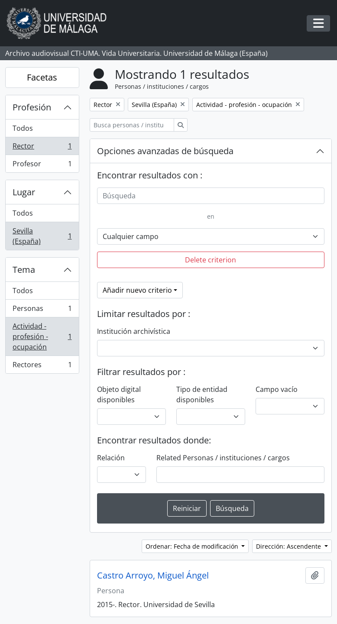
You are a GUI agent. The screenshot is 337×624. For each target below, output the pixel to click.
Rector (42, 148)
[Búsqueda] (211, 196)
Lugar (24, 192)
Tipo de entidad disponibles (201, 394)
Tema (24, 269)
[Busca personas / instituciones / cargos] (132, 125)
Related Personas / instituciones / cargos (223, 457)
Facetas (42, 77)
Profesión (32, 107)
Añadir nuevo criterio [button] (137, 290)
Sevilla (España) (42, 236)
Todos (23, 128)
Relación (111, 457)
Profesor (42, 165)
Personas (42, 310)
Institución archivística (133, 331)
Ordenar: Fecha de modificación (193, 546)
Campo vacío (277, 389)
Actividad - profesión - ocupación (42, 336)
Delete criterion (210, 260)
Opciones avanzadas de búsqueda (165, 151)
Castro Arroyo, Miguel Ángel (153, 575)
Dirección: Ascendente (289, 546)
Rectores (42, 366)
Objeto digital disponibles (119, 394)
